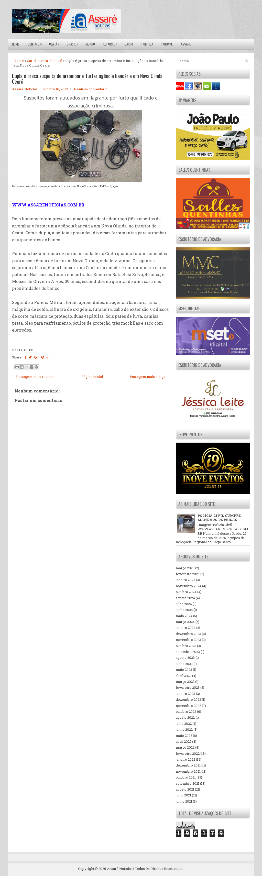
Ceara (43, 60)
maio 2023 (184, 669)
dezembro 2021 (188, 765)
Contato (36, 43)
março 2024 (185, 621)
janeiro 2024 (185, 627)
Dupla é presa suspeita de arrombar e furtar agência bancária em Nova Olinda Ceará (87, 78)
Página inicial (92, 376)
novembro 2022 (188, 705)
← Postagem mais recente (33, 376)
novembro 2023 (188, 639)
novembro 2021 (188, 771)
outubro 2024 (186, 591)
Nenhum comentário (90, 89)
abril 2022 (183, 741)
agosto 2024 (185, 598)
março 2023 (185, 681)
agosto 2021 (185, 789)
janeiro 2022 (185, 759)
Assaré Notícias (120, 868)
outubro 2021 (186, 777)
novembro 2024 (188, 586)
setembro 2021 (187, 783)
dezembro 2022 (188, 699)
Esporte (111, 43)
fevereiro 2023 (188, 687)
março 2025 (185, 568)
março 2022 (185, 747)
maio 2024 (184, 616)
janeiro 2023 (185, 693)
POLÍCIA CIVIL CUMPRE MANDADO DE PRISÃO (219, 517)
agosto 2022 (185, 717)
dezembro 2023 (188, 633)
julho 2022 (184, 723)
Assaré (186, 44)
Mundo (90, 44)
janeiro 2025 (185, 579)
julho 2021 (183, 795)
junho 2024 (184, 609)
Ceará (55, 43)
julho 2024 (184, 603)
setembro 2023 (188, 651)
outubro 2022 (186, 711)
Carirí (129, 44)
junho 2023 (184, 663)
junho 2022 (184, 729)
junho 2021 (184, 801)
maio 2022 (184, 735)
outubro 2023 (186, 645)
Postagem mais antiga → (149, 376)
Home (15, 44)
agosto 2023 (185, 657)
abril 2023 (183, 675)
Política (147, 44)
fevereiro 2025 (188, 574)
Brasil (74, 43)
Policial (166, 44)
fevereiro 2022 (188, 753)
